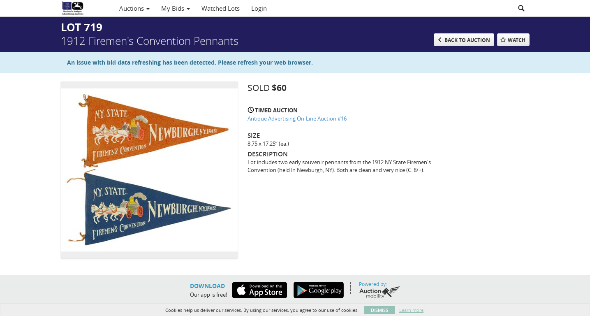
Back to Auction (467, 40)
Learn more (411, 310)
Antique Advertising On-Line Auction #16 (297, 118)
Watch (516, 40)
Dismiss (379, 310)
